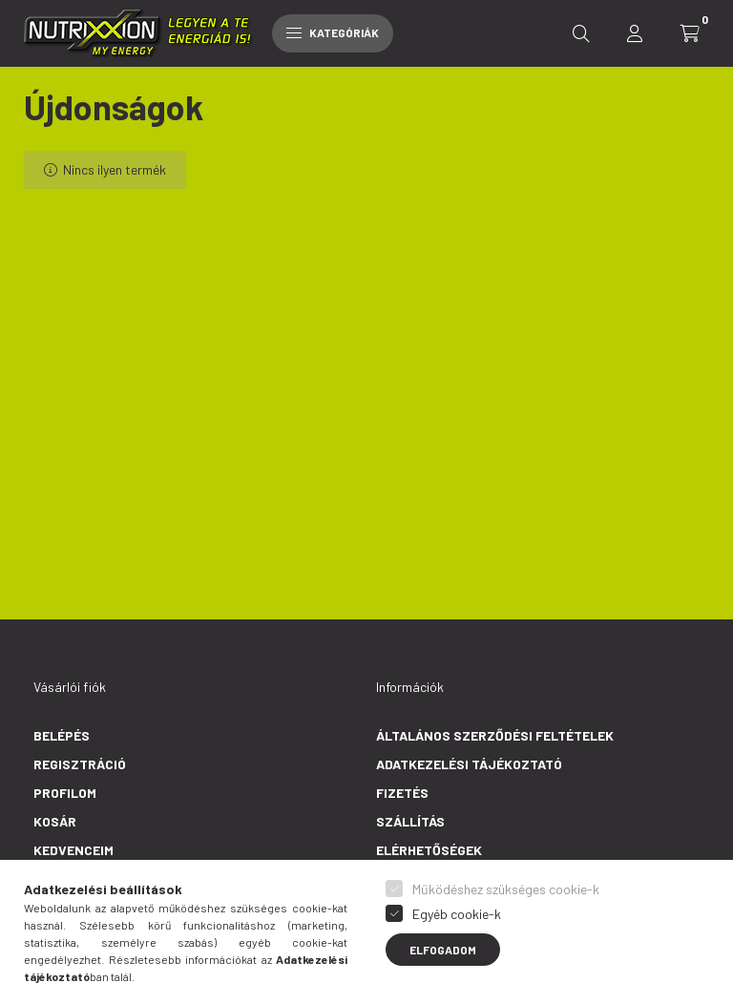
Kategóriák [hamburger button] (332, 32)
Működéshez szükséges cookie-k (505, 889)
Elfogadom (442, 949)
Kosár (54, 821)
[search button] (581, 33)
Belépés (61, 735)
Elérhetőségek (429, 850)
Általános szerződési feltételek (495, 735)
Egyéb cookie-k (456, 914)
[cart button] (690, 33)
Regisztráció (79, 764)
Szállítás (410, 821)
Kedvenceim (73, 850)
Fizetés (402, 792)
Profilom (64, 792)
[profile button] (635, 33)
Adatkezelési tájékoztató (469, 764)
